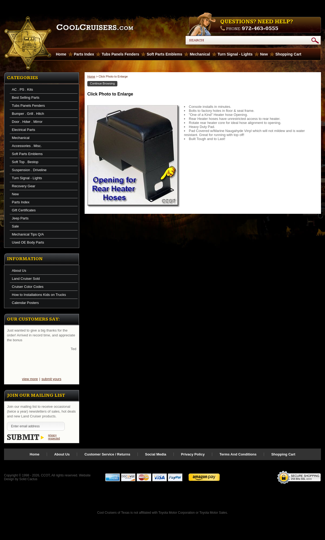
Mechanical (200, 54)
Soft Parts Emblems (164, 54)
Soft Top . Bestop (25, 162)
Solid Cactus (28, 479)
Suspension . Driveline (29, 170)
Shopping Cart (288, 54)
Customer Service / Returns (107, 454)
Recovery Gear (23, 186)
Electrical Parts (23, 130)
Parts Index (84, 54)
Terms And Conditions (238, 454)
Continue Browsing (102, 83)
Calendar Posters (25, 303)
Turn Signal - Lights (235, 54)
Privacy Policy (193, 454)
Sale (15, 226)
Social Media (155, 454)
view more (30, 379)
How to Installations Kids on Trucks (39, 295)
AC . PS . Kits (22, 89)
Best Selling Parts (25, 97)
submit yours (51, 379)
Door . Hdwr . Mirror (27, 122)
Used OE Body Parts (28, 242)
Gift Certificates (24, 210)
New (264, 54)
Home (91, 76)
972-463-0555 (260, 28)
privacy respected (54, 437)
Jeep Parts (20, 218)
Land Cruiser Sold (26, 279)
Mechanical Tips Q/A (28, 234)
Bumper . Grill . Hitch (28, 114)
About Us (19, 271)
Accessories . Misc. (27, 146)
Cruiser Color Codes (28, 287)
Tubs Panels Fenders (120, 54)
